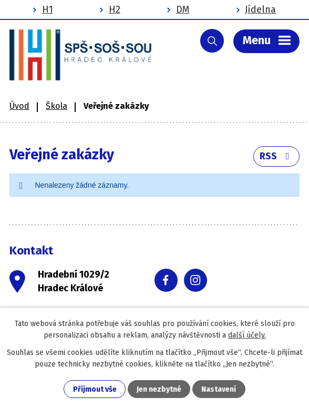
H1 (47, 9)
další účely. (247, 335)
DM (182, 9)
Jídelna (260, 9)
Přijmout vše (95, 389)
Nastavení (218, 389)
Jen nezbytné (159, 389)
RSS (277, 156)
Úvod (19, 106)
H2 (114, 9)
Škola (56, 106)
